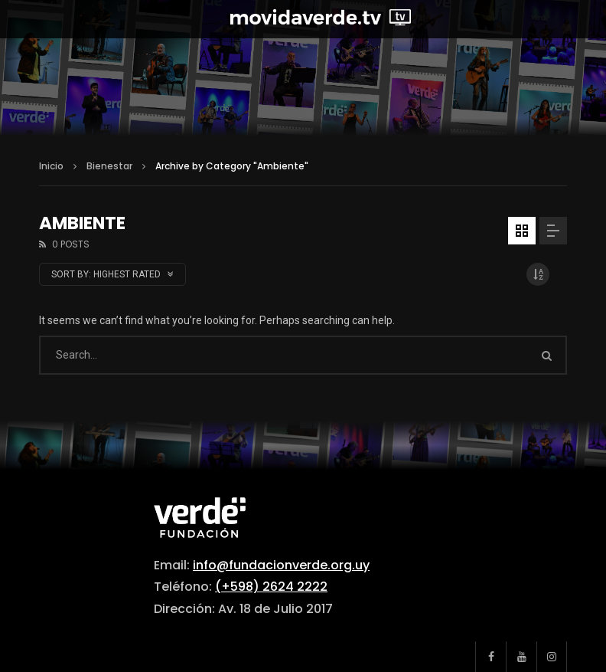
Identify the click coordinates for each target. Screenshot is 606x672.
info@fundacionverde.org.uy (281, 565)
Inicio (51, 165)
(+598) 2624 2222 (271, 586)
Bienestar (109, 165)
